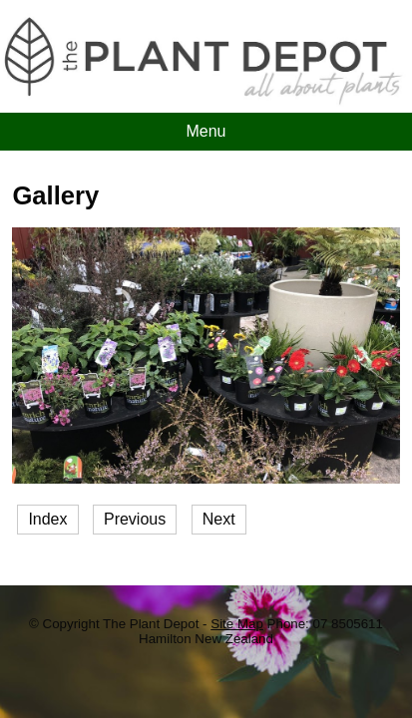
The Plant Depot (153, 623)
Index (47, 519)
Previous (135, 519)
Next (219, 519)
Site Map (236, 623)
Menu (205, 131)
